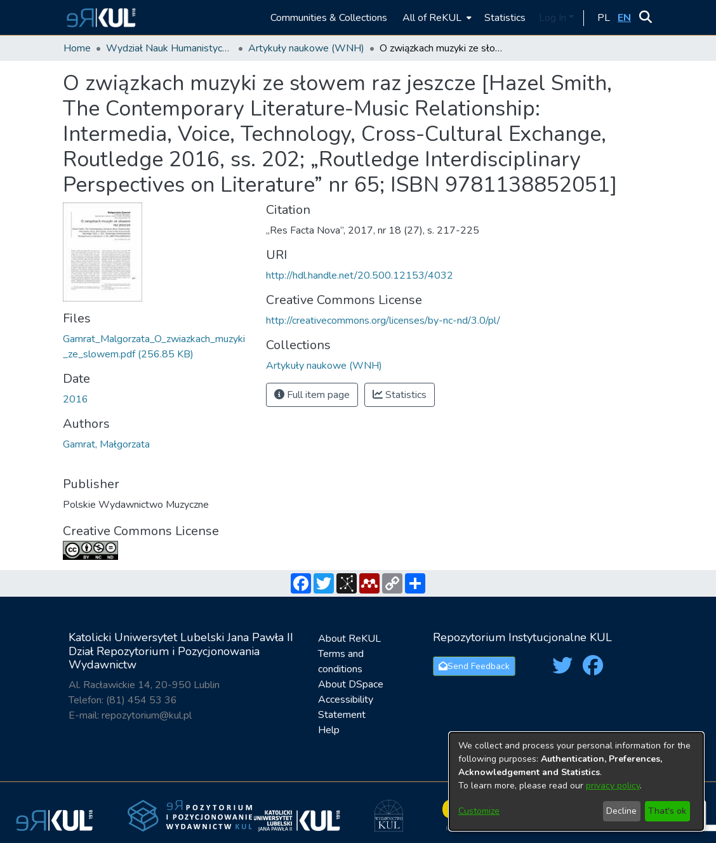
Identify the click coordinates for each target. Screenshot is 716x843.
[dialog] (576, 781)
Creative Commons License (141, 531)
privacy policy (613, 786)
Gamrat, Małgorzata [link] (106, 444)
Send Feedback (474, 666)
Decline (621, 811)
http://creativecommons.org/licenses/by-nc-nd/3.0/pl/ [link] (383, 321)
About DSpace (350, 684)
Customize (479, 811)
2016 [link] (75, 399)
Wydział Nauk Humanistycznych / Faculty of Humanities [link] (169, 48)
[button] (99, 17)
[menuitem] (436, 17)
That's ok (667, 811)
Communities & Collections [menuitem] (328, 18)
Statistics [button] (400, 395)
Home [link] (77, 48)
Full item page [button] (312, 395)
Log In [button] (554, 18)
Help (329, 730)
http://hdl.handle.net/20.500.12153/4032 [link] (359, 275)
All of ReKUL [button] (431, 18)
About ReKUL (349, 639)
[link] (324, 366)
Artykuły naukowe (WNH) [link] (306, 48)
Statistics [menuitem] (505, 18)
